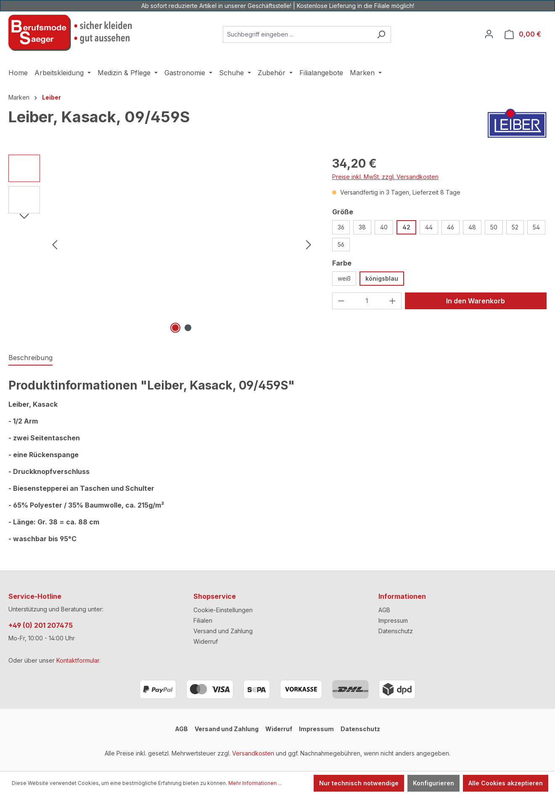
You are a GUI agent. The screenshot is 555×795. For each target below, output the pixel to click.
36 (341, 227)
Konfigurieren (433, 783)
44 (429, 227)
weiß (344, 278)
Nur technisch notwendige (359, 783)
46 (450, 227)
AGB (384, 609)
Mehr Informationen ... (255, 783)
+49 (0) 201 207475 (40, 625)
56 (341, 244)
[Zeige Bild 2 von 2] (188, 327)
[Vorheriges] (54, 244)
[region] (162, 245)
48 (472, 227)
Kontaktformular (77, 660)
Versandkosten (253, 753)
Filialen (202, 620)
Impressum (393, 620)
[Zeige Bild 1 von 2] (175, 327)
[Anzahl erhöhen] (393, 300)
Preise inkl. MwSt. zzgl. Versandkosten (385, 176)
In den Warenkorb (475, 301)
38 (362, 227)
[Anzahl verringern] (341, 300)
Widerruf (205, 641)
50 (493, 227)
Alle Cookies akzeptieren (505, 783)
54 (536, 227)
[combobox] (297, 34)
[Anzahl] (367, 300)
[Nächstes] (308, 244)
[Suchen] (381, 34)
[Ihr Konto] (489, 34)
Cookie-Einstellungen (223, 609)
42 (406, 227)
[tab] (30, 358)
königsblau (381, 278)
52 (515, 227)
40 (384, 227)
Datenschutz (395, 630)
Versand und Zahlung (223, 630)
